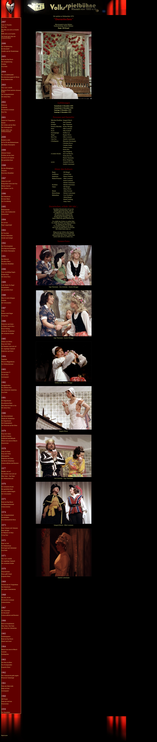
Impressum (4, 735)
